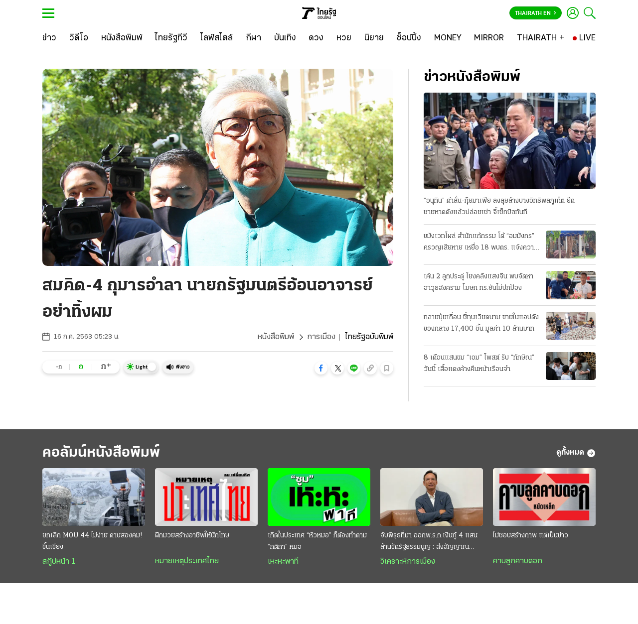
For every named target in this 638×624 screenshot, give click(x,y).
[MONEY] (448, 38)
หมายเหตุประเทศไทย (187, 561)
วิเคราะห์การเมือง (407, 562)
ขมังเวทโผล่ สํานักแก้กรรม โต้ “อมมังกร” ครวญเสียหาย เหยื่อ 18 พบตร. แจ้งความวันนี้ (481, 243)
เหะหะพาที (283, 562)
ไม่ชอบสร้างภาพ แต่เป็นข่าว (530, 535)
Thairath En (535, 13)
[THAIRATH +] (541, 38)
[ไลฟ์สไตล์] (216, 38)
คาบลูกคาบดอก (517, 561)
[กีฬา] (253, 38)
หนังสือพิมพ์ (276, 337)
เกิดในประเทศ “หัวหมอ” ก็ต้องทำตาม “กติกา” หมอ (317, 541)
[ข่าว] (49, 38)
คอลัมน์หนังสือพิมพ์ (101, 453)
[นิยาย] (374, 38)
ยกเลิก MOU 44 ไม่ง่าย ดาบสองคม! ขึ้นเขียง (92, 541)
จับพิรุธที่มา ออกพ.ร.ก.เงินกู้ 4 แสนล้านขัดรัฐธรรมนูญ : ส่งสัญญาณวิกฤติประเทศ (429, 542)
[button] (321, 368)
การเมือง (321, 337)
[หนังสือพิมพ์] (122, 38)
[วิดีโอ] (78, 38)
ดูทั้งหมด (576, 453)
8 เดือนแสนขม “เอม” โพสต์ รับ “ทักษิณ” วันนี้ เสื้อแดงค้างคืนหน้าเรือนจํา (479, 363)
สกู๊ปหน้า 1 (58, 562)
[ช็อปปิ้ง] (409, 38)
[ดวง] (316, 38)
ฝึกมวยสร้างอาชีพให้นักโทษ (192, 535)
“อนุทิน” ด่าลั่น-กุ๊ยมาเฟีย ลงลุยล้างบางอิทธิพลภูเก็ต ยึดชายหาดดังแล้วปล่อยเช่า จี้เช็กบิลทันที (499, 206)
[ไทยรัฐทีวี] (171, 38)
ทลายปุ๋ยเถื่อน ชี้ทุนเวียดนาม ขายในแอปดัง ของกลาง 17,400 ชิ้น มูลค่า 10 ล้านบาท (481, 323)
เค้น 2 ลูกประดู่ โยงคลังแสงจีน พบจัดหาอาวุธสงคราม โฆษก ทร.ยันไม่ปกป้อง (478, 282)
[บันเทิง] (285, 38)
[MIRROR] (489, 38)
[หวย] (343, 38)
